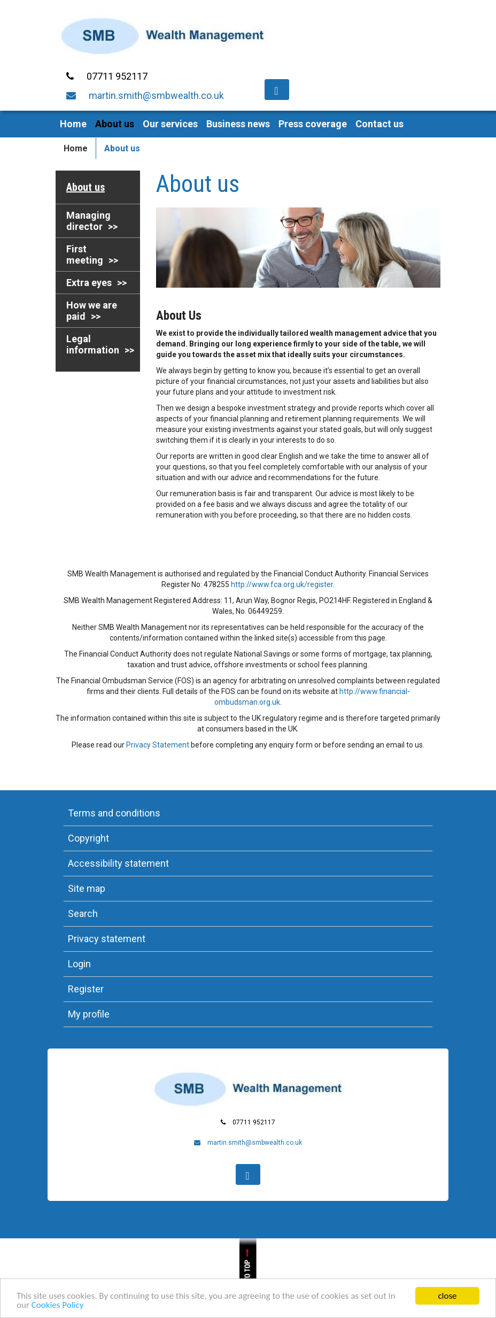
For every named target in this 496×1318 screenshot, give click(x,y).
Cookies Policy (58, 1306)
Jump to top (248, 1278)
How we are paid (91, 310)
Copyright (88, 838)
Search (83, 913)
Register (86, 989)
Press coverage (312, 123)
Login (79, 963)
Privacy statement (106, 938)
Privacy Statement (157, 745)
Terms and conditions (114, 813)
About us (114, 123)
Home (73, 123)
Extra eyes (89, 282)
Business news (238, 123)
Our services (170, 123)
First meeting (84, 254)
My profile (89, 1014)
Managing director (88, 221)
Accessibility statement (118, 863)
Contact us (379, 123)
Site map (86, 888)
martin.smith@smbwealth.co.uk (156, 95)
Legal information (92, 344)
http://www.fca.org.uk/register (282, 584)
